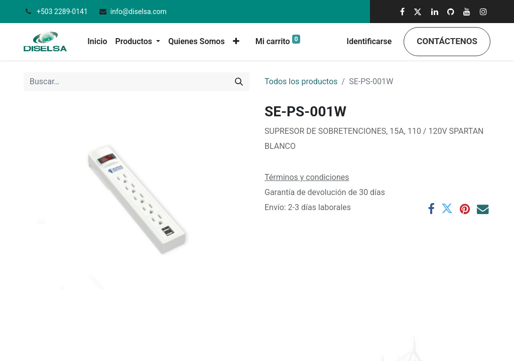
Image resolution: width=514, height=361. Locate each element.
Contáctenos (447, 41)
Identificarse (369, 41)
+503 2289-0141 (63, 12)
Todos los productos (301, 81)
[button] (236, 42)
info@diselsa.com (138, 12)
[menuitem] (97, 42)
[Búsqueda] (238, 81)
